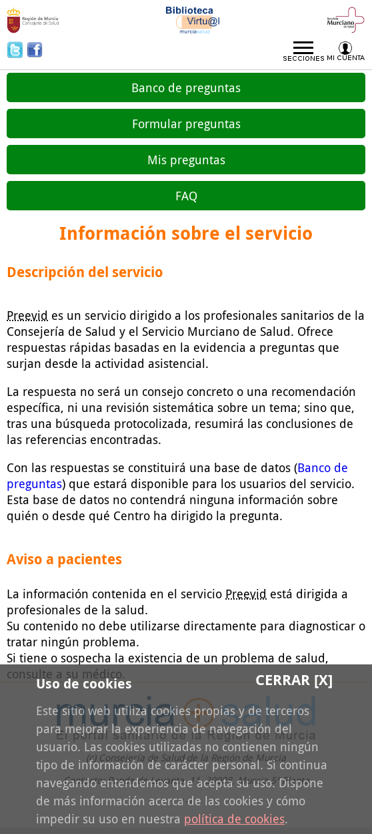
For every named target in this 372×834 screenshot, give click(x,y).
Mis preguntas (186, 160)
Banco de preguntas (186, 87)
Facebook (35, 49)
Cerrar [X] (294, 680)
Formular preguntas (186, 124)
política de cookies (234, 819)
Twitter (17, 49)
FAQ (186, 196)
